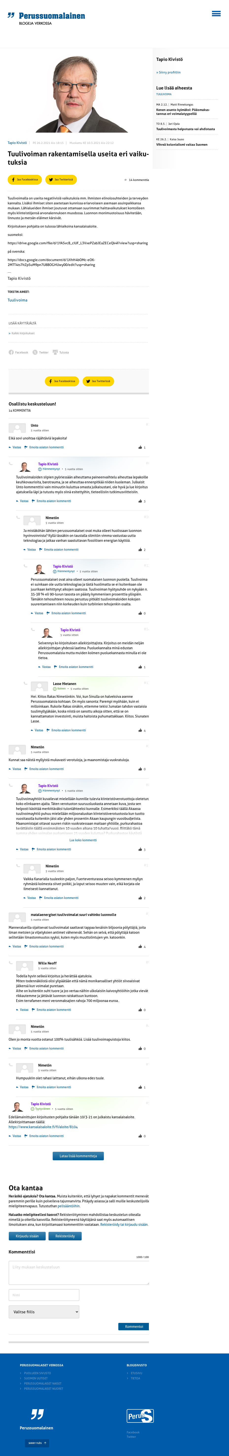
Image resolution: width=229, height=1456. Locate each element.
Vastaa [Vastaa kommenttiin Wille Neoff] (22, 1010)
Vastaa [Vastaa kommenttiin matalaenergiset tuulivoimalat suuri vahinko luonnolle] (15, 946)
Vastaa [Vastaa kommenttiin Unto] (15, 447)
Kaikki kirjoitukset (23, 333)
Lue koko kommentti (83, 840)
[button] (216, 12)
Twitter (131, 1436)
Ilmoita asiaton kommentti (46, 447)
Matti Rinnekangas (182, 104)
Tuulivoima (17, 300)
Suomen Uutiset (36, 1378)
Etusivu (136, 1373)
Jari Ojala (174, 124)
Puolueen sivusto (37, 1373)
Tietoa (135, 1378)
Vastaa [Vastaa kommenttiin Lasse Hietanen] (37, 730)
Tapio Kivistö (17, 142)
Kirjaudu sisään (27, 1236)
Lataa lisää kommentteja (78, 1156)
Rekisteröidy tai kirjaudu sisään (124, 1225)
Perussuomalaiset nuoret (43, 1388)
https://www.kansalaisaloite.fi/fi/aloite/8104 (43, 1127)
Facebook (133, 1432)
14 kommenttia (136, 180)
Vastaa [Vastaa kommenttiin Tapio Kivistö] (22, 501)
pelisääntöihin (69, 1206)
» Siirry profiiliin (168, 72)
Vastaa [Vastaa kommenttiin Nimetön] (29, 549)
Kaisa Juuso (177, 139)
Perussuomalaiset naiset (42, 1383)
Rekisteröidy (65, 1236)
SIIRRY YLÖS (35, 1443)
